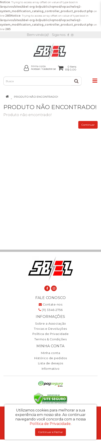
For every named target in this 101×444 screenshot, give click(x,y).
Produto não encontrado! (36, 96)
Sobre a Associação (50, 323)
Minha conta (50, 353)
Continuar (88, 124)
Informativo (51, 368)
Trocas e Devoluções (50, 328)
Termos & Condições (50, 339)
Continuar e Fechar (50, 432)
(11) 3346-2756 (50, 310)
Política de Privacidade (50, 334)
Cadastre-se (49, 69)
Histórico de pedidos (50, 358)
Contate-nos (51, 304)
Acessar (35, 69)
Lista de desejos (50, 363)
